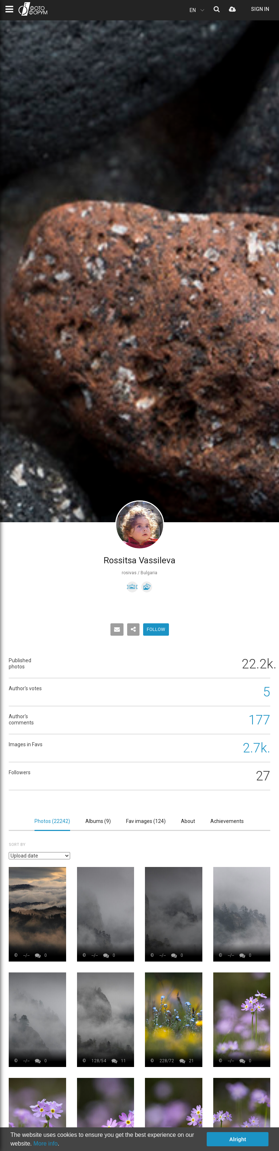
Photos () (52, 821)
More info (45, 1143)
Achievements (227, 821)
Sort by (17, 844)
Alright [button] (237, 1139)
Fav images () (146, 821)
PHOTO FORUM (33, 9)
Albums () (98, 821)
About (188, 821)
